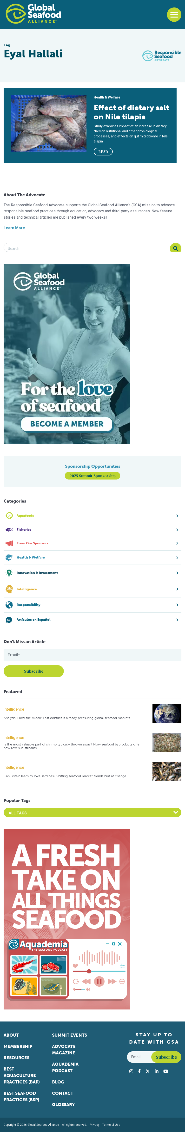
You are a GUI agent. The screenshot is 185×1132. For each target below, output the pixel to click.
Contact (62, 1093)
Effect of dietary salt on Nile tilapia (131, 112)
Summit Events (69, 1035)
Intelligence (14, 709)
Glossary (63, 1104)
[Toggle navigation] (174, 14)
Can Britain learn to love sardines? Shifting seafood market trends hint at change (65, 776)
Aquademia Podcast (65, 1067)
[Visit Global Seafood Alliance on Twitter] (147, 1071)
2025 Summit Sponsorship (93, 475)
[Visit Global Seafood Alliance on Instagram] (131, 1071)
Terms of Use (111, 1124)
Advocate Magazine (64, 1050)
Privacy (94, 1124)
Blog (58, 1082)
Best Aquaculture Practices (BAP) (22, 1075)
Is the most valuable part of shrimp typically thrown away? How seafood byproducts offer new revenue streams (72, 746)
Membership (18, 1046)
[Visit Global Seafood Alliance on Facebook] (139, 1071)
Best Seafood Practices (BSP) (21, 1096)
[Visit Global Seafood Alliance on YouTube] (166, 1071)
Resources (16, 1057)
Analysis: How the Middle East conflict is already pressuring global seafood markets (67, 718)
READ (103, 151)
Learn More (14, 228)
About (11, 1035)
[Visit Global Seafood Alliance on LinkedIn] (156, 1071)
